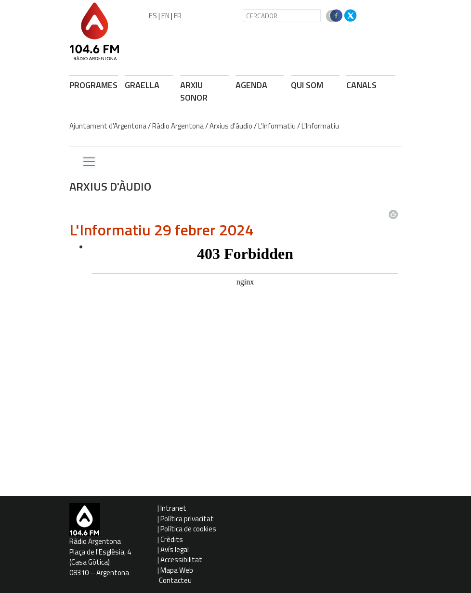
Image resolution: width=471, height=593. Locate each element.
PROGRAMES (93, 84)
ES (153, 15)
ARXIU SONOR (194, 91)
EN (165, 15)
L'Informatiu (277, 125)
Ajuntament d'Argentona (107, 125)
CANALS (361, 84)
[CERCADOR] (282, 15)
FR (178, 15)
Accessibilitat (181, 559)
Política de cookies (188, 528)
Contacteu (175, 580)
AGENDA (251, 84)
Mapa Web (176, 570)
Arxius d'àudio (230, 125)
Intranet (173, 508)
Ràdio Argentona (178, 125)
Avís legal (174, 549)
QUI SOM (307, 84)
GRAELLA (142, 84)
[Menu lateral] (89, 162)
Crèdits (171, 539)
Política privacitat (187, 518)
